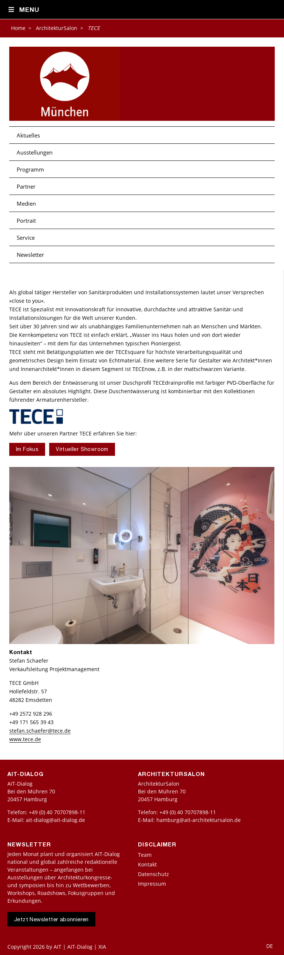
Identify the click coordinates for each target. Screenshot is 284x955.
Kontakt (147, 864)
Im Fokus (27, 449)
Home (18, 27)
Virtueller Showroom (82, 449)
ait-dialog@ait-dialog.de (55, 819)
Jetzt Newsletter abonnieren (51, 920)
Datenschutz (153, 874)
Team (145, 854)
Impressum (152, 883)
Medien (26, 203)
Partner (26, 186)
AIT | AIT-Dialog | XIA (80, 946)
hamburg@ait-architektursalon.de (198, 819)
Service (26, 237)
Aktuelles (28, 135)
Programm (30, 169)
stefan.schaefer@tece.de (40, 730)
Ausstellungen (35, 152)
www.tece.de (25, 739)
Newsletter (30, 254)
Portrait (26, 220)
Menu (23, 10)
